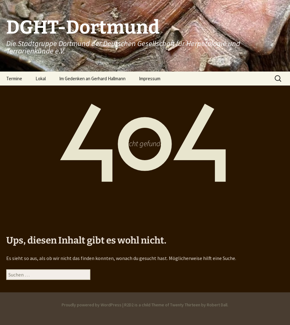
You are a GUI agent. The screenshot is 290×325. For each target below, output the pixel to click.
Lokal (41, 78)
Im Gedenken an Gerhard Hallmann (92, 78)
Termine (14, 78)
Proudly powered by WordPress (91, 305)
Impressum (149, 78)
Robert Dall (217, 305)
